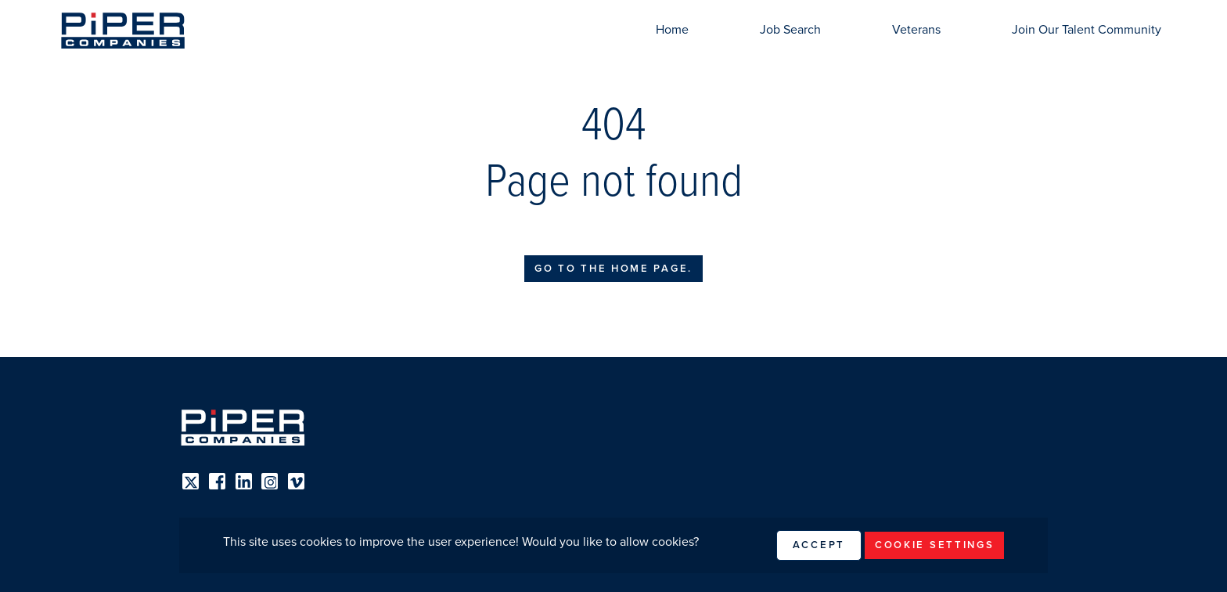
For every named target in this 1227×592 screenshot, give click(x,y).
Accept (819, 545)
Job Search (790, 30)
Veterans (916, 30)
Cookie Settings (935, 545)
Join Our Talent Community (1086, 30)
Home (672, 30)
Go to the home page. (613, 268)
